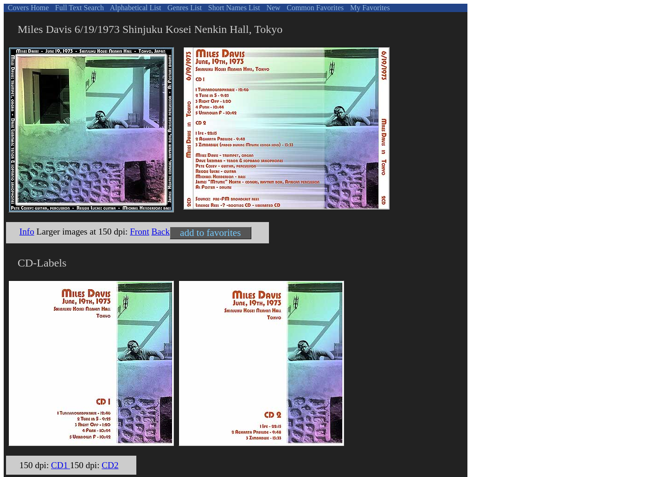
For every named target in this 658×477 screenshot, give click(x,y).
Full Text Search (78, 8)
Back (161, 231)
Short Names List (233, 8)
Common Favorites (314, 8)
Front (139, 231)
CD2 (110, 465)
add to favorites (210, 232)
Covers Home (27, 8)
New (272, 8)
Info (26, 231)
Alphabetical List (135, 8)
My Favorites (369, 8)
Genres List (184, 8)
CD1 (60, 465)
